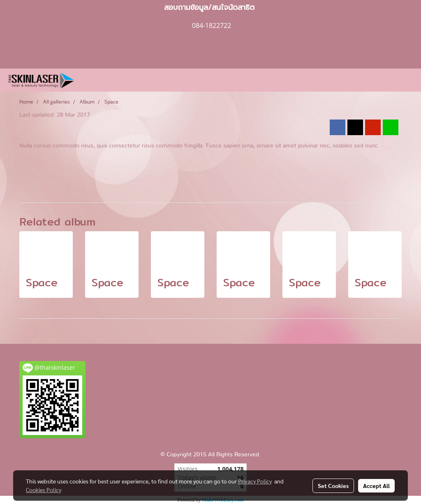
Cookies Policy (43, 489)
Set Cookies (333, 485)
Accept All (376, 485)
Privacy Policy (255, 481)
